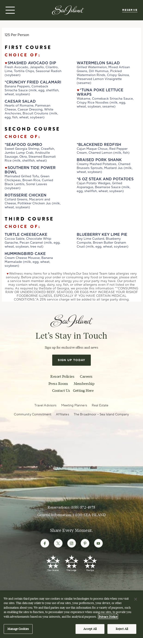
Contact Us (61, 390)
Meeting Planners (74, 405)
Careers (86, 376)
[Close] (136, 600)
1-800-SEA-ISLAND (89, 514)
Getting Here (83, 390)
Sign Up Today (71, 360)
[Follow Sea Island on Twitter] (58, 543)
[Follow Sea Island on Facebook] (44, 543)
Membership (84, 383)
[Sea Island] (68, 10)
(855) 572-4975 (83, 507)
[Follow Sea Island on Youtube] (98, 543)
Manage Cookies (18, 630)
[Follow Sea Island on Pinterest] (85, 543)
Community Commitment (32, 414)
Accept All (90, 630)
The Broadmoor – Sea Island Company (101, 414)
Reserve (129, 10)
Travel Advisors (45, 405)
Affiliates (62, 414)
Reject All (122, 630)
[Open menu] (10, 10)
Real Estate (100, 405)
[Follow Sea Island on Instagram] (71, 543)
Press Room (58, 383)
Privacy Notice (108, 618)
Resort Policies (62, 376)
